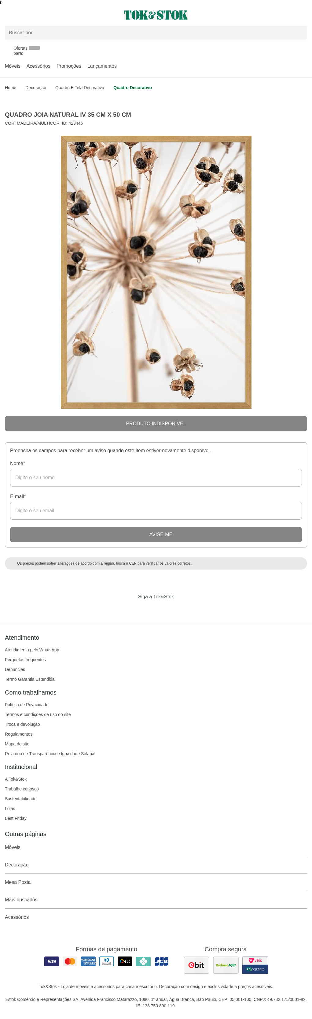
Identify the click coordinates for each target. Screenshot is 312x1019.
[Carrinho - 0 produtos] (303, 15)
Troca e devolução (22, 724)
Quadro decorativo (132, 87)
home (10, 87)
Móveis (12, 66)
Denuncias (15, 669)
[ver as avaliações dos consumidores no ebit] (196, 965)
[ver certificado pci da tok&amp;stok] (255, 965)
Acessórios (38, 66)
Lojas (10, 808)
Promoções (69, 66)
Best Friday (16, 818)
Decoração (35, 87)
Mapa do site (17, 743)
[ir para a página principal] (156, 15)
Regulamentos (18, 734)
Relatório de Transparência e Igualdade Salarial (50, 753)
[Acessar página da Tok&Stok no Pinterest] (165, 609)
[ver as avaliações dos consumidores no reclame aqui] (226, 965)
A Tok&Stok (16, 779)
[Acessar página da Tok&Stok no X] (182, 609)
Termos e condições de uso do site (38, 714)
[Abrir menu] (52, 15)
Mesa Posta (156, 882)
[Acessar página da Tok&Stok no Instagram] (147, 609)
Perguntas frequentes (25, 659)
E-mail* (18, 496)
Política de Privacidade (26, 704)
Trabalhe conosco (22, 788)
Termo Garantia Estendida (30, 679)
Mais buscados (156, 899)
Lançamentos (102, 66)
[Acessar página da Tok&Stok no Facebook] (130, 609)
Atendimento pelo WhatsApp (32, 649)
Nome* (17, 463)
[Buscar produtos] (156, 33)
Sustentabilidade (21, 798)
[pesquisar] (299, 32)
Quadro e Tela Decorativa (79, 87)
